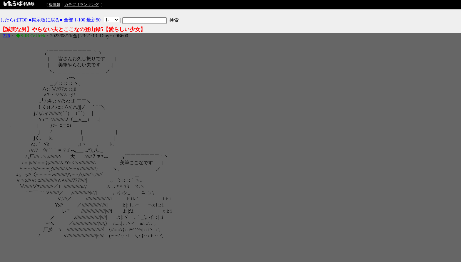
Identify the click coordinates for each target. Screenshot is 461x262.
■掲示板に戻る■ (45, 19)
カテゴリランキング (81, 4)
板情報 (54, 4)
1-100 (79, 19)
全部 (68, 19)
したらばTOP (13, 19)
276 (6, 35)
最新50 (93, 19)
